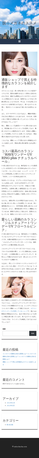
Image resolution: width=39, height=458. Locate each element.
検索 (4, 329)
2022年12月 (11, 403)
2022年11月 (11, 405)
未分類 (11, 425)
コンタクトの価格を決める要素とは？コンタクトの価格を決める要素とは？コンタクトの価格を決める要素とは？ (19, 356)
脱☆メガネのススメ (19, 23)
